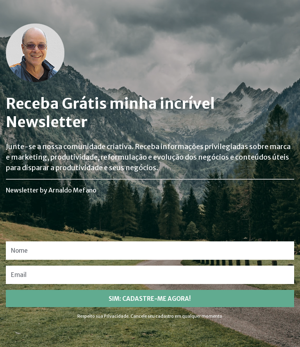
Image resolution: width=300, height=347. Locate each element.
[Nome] (150, 250)
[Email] (150, 275)
